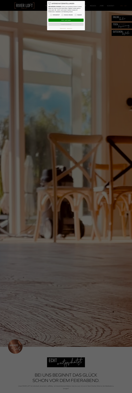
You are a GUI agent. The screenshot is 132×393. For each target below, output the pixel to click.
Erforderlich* (55, 15)
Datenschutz (63, 28)
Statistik (78, 15)
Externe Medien (67, 15)
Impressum (69, 28)
